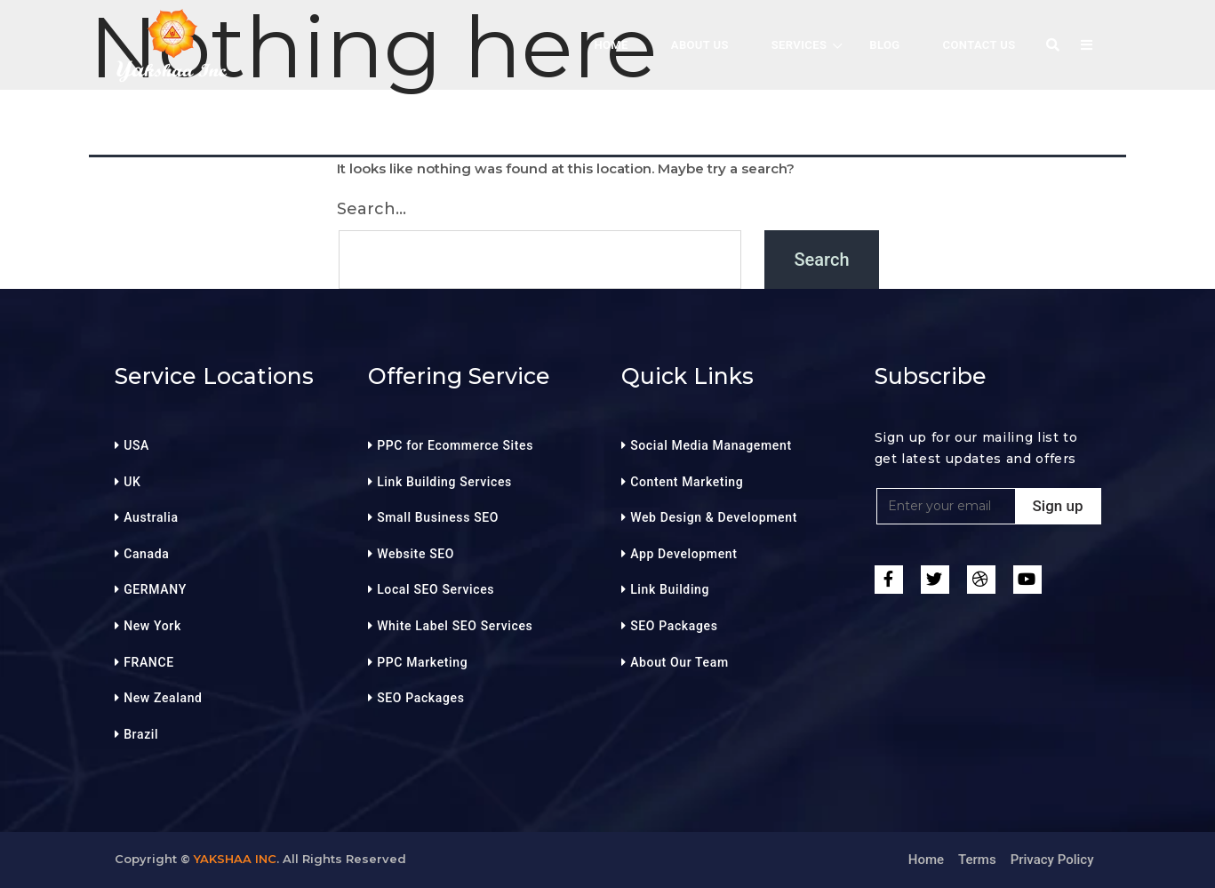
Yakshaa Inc (235, 859)
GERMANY (155, 589)
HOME (610, 45)
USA (136, 445)
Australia (151, 517)
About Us (700, 45)
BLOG (884, 45)
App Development (683, 554)
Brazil (141, 734)
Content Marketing (686, 482)
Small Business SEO (438, 517)
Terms (977, 860)
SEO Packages (420, 698)
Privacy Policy (1052, 860)
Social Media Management (711, 445)
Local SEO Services (435, 589)
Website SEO (415, 554)
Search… (371, 209)
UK (132, 482)
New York (152, 626)
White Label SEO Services (454, 626)
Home (926, 860)
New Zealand (163, 698)
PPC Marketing (422, 662)
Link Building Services (444, 482)
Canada (146, 554)
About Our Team (679, 662)
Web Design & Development (713, 517)
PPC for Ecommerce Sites (455, 445)
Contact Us (979, 45)
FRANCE (149, 662)
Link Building (669, 589)
